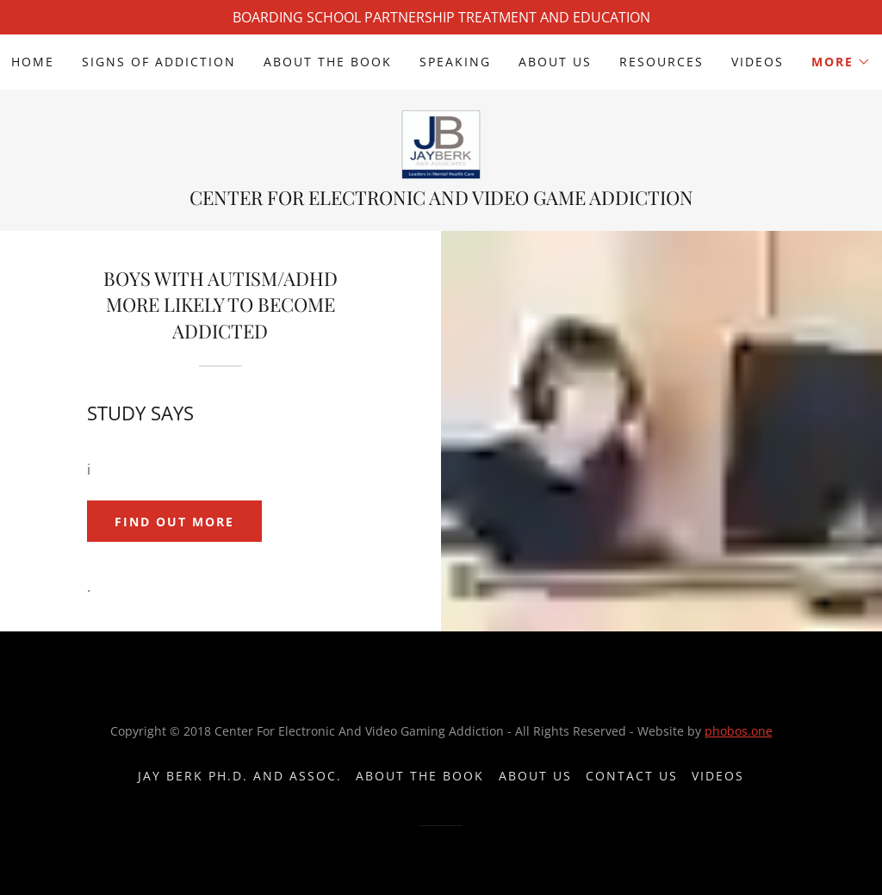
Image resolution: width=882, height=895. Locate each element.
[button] (841, 62)
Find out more (174, 521)
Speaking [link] (455, 61)
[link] (441, 143)
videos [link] (757, 61)
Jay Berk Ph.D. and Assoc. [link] (240, 776)
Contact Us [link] (632, 776)
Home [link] (32, 61)
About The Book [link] (328, 61)
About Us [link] (555, 61)
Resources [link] (661, 61)
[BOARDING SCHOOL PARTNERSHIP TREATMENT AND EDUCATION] (441, 17)
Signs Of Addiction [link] (159, 61)
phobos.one (739, 731)
